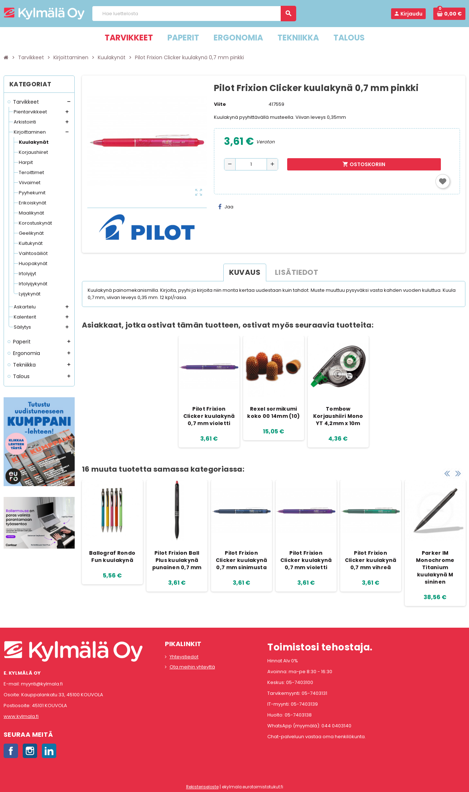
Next (458, 472)
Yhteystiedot (184, 656)
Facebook (11, 751)
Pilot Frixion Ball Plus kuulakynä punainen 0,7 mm (177, 560)
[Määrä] (251, 164)
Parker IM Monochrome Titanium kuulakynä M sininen (435, 567)
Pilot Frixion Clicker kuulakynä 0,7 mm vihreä (370, 560)
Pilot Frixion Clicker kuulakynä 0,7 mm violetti (209, 416)
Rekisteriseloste (202, 787)
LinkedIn (49, 751)
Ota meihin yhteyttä (192, 666)
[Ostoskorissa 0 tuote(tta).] (449, 14)
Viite (220, 104)
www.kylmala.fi (21, 716)
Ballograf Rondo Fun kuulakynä (112, 556)
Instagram (30, 751)
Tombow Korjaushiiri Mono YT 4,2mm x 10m (338, 416)
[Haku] (194, 13)
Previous (447, 472)
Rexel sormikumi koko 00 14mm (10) (273, 412)
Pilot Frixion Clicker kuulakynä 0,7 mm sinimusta (241, 560)
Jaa (225, 206)
